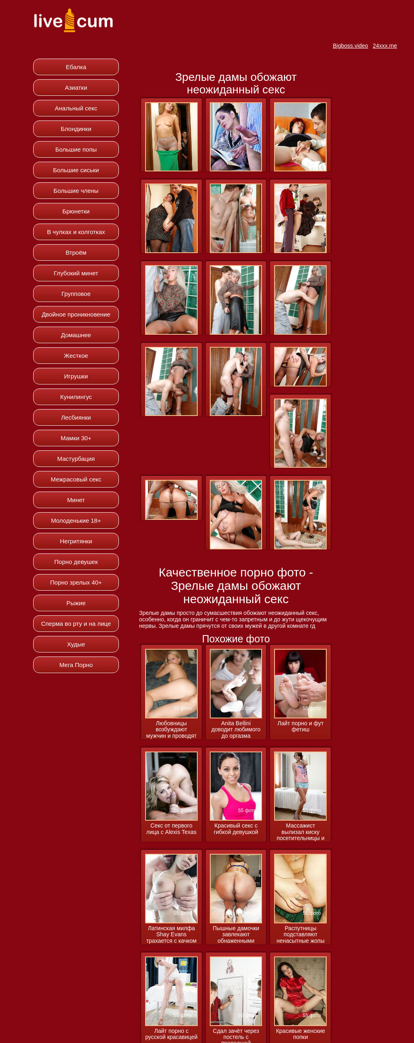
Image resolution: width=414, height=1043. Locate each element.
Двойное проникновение (76, 314)
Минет (76, 499)
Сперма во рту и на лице (76, 623)
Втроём (76, 252)
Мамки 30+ (76, 438)
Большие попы (76, 149)
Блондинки (76, 128)
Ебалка (76, 66)
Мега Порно (76, 664)
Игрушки (76, 376)
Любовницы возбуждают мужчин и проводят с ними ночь (171, 729)
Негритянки (76, 541)
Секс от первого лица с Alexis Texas (171, 829)
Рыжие (76, 603)
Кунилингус (76, 396)
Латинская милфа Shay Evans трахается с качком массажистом (171, 934)
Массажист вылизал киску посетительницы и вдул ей (300, 832)
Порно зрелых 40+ (76, 582)
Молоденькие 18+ (76, 520)
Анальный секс (76, 108)
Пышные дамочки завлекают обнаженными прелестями (236, 934)
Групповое (76, 293)
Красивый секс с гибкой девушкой (236, 829)
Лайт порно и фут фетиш (300, 726)
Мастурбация (76, 458)
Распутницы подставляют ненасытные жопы (301, 934)
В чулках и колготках (76, 231)
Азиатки (76, 87)
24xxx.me (385, 45)
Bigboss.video (350, 45)
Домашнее (76, 334)
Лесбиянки (76, 417)
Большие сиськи (76, 170)
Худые (76, 644)
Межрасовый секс (76, 479)
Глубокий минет (76, 273)
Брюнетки (75, 211)
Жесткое (76, 355)
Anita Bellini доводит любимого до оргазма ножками (236, 729)
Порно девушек (75, 561)
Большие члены (75, 190)
